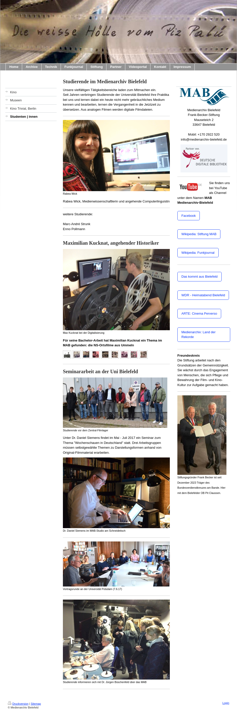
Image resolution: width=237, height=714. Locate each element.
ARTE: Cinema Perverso (199, 313)
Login (225, 702)
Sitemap (36, 703)
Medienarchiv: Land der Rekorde (198, 334)
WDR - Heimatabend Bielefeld (203, 295)
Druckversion (18, 703)
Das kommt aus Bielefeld (199, 276)
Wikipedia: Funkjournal (198, 253)
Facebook (188, 216)
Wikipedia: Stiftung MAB (198, 234)
